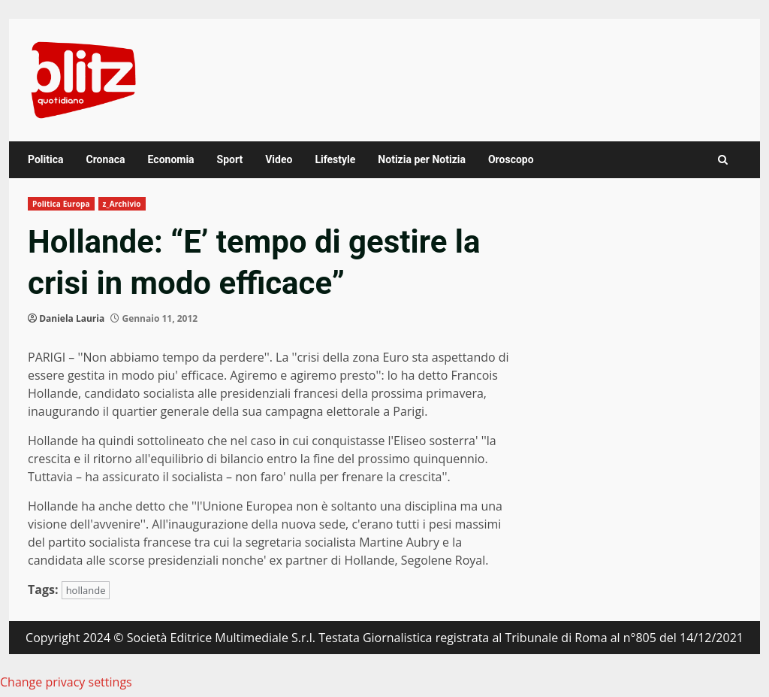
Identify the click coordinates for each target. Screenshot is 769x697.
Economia (171, 159)
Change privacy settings (66, 682)
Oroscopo (511, 159)
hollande (86, 590)
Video (278, 159)
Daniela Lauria (71, 318)
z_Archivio (122, 203)
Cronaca (105, 159)
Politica (45, 159)
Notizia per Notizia (422, 159)
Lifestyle (335, 159)
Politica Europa (61, 203)
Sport (230, 159)
